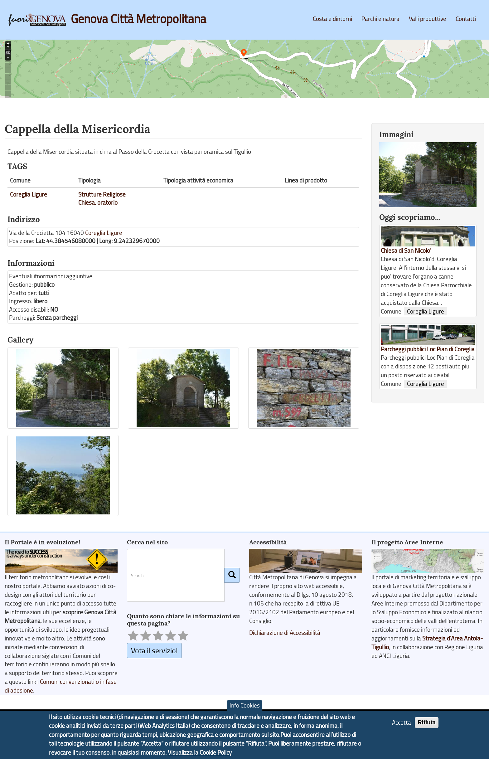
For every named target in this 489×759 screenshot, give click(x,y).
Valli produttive (427, 19)
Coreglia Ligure (28, 194)
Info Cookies (245, 707)
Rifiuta (427, 723)
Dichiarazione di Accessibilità (284, 633)
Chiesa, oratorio (98, 202)
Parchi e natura (380, 19)
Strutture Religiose (102, 194)
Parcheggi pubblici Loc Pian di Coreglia (428, 349)
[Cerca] (232, 575)
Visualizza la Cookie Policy (200, 754)
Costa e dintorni (332, 19)
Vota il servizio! (154, 650)
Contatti (466, 19)
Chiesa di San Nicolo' (406, 250)
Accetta (401, 723)
